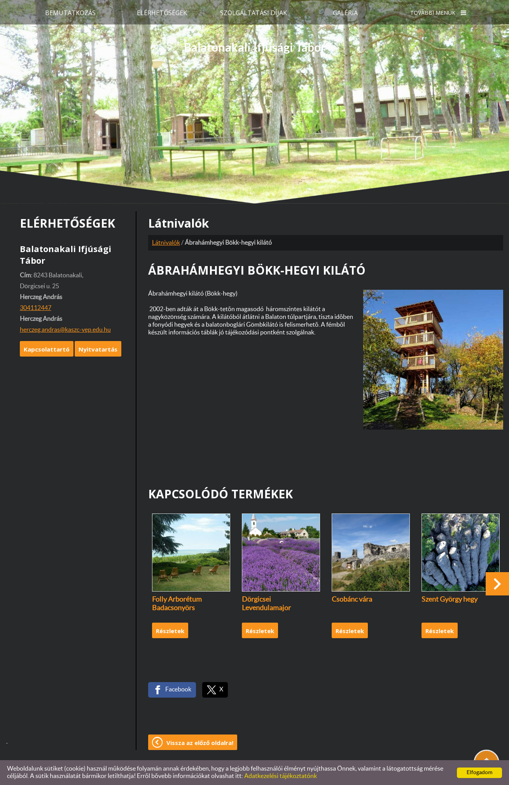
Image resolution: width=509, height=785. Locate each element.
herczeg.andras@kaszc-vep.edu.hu (65, 330)
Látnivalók (166, 243)
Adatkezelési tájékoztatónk (280, 776)
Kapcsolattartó (47, 349)
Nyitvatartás (98, 349)
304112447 (35, 308)
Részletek (170, 631)
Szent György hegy (450, 599)
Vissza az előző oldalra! (199, 743)
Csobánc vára (352, 599)
